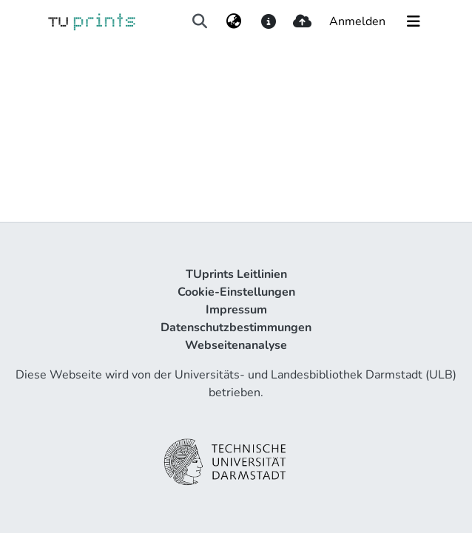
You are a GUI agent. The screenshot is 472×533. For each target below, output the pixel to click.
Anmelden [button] (358, 21)
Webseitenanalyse (236, 345)
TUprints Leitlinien (236, 274)
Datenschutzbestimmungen (236, 327)
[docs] (268, 21)
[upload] (302, 21)
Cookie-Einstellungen (236, 292)
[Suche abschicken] (199, 21)
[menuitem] (234, 21)
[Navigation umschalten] (413, 21)
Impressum (236, 310)
